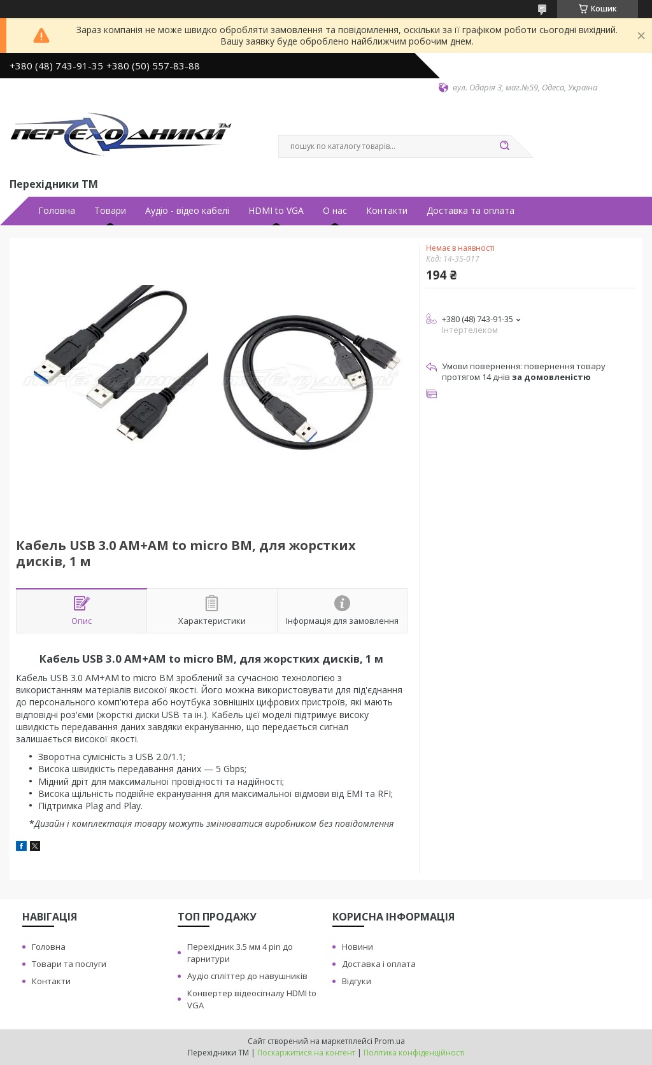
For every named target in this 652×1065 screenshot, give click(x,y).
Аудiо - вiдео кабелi (187, 210)
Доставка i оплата (379, 964)
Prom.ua (389, 1041)
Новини (357, 946)
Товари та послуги (69, 964)
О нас (335, 210)
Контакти (387, 210)
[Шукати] (504, 146)
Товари (110, 210)
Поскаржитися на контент (306, 1052)
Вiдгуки (356, 981)
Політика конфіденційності (414, 1052)
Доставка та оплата (470, 210)
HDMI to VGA (276, 210)
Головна (56, 210)
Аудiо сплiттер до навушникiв (247, 976)
